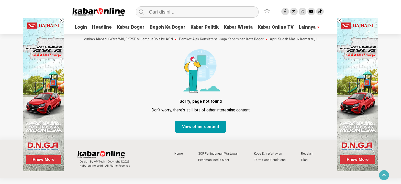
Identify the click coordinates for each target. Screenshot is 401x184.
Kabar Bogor (130, 27)
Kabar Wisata (238, 27)
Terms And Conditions (270, 160)
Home (178, 153)
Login (81, 27)
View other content (200, 127)
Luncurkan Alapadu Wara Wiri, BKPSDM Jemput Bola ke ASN (127, 39)
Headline (102, 27)
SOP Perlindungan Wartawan (218, 153)
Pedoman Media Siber (213, 160)
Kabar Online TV (276, 27)
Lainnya (307, 27)
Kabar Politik (205, 27)
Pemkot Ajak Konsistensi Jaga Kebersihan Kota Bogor (222, 39)
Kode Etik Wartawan (268, 153)
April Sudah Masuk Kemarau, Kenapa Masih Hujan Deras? (316, 39)
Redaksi (307, 153)
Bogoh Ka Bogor (167, 27)
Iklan (304, 160)
